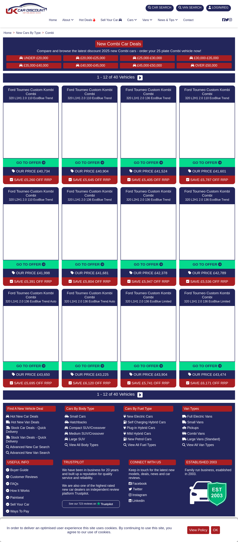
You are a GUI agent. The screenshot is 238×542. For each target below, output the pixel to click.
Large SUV (75, 439)
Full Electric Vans (197, 416)
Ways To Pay (17, 511)
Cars (132, 20)
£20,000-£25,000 (90, 58)
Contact (188, 20)
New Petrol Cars (137, 439)
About (67, 20)
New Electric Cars (138, 416)
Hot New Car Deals (22, 416)
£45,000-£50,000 (147, 65)
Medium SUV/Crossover (84, 433)
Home (53, 20)
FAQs (12, 484)
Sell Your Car (111, 20)
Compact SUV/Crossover (85, 428)
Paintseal (15, 497)
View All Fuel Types (139, 445)
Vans (147, 20)
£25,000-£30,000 (147, 58)
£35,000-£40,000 (33, 65)
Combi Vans (193, 433)
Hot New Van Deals (22, 422)
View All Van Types (198, 445)
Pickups (190, 428)
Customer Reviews (22, 477)
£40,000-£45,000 (90, 65)
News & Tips (168, 20)
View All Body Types (81, 445)
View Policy (198, 530)
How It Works (18, 491)
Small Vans (193, 422)
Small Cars (75, 416)
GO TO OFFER (30, 163)
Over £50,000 (204, 65)
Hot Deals (87, 20)
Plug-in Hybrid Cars (139, 428)
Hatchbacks (76, 422)
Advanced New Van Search (28, 453)
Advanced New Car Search (27, 447)
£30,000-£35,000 (204, 58)
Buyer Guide (17, 470)
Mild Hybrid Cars (137, 433)
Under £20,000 (34, 58)
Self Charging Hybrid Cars (144, 422)
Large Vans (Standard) (201, 439)
